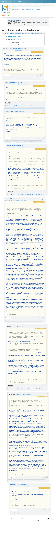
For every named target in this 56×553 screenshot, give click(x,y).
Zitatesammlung (30, 6)
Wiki (10, 1)
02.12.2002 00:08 (20, 394)
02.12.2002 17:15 (19, 486)
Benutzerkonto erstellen (27, 78)
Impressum (20, 518)
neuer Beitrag (15, 6)
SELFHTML (4, 1)
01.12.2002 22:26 (15, 326)
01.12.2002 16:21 (15, 147)
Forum (14, 1)
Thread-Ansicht (21, 9)
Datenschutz (25, 518)
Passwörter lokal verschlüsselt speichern (17, 48)
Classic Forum (35, 518)
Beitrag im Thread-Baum (36, 78)
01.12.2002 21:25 (16, 200)
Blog (19, 1)
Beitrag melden (6, 75)
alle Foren (9, 78)
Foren (24, 6)
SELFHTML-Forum (15, 9)
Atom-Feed (27, 9)
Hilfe (40, 6)
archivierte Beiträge (37, 9)
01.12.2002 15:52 (12, 49)
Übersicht (20, 6)
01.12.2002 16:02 (15, 111)
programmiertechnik (19, 49)
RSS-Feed (31, 9)
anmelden (20, 78)
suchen (36, 6)
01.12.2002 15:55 (15, 83)
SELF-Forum (5, 48)
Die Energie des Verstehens (11, 518)
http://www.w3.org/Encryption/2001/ (18, 97)
